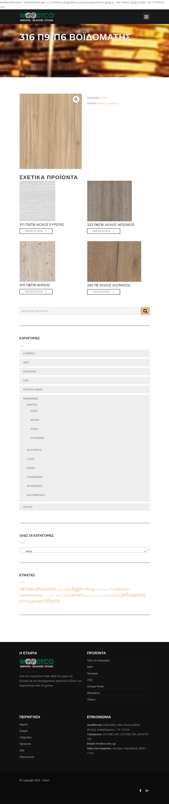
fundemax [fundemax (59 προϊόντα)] (119, 589)
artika (104, 97)
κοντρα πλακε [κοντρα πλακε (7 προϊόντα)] (111, 595)
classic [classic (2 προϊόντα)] (59, 589)
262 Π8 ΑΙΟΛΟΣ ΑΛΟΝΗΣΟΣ (109, 285)
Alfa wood (34, 449)
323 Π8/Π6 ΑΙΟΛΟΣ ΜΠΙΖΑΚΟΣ (111, 225)
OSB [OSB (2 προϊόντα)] (64, 595)
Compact (29, 353)
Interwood (34, 486)
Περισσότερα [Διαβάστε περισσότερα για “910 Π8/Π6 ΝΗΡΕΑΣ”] (34, 291)
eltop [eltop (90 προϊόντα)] (90, 589)
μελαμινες (112, 103)
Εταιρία (24, 730)
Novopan (29, 371)
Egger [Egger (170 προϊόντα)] (78, 588)
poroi (34, 429)
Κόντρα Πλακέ (32, 389)
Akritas (32, 404)
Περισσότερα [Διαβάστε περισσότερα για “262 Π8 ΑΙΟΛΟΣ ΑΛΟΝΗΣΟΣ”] (102, 291)
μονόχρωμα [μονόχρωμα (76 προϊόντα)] (31, 601)
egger (31, 468)
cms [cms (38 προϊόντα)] (67, 589)
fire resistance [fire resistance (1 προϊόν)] (102, 590)
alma (33, 410)
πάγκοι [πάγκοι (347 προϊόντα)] (51, 600)
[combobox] (85, 549)
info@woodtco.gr (106, 743)
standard (37, 438)
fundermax (34, 477)
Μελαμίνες (30, 398)
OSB (25, 380)
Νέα (22, 750)
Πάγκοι (27, 507)
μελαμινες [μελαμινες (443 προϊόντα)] (133, 594)
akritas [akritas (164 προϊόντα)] (27, 588)
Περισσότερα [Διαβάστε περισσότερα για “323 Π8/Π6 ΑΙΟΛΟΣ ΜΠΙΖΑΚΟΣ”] (102, 231)
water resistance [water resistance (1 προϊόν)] (93, 596)
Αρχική (23, 724)
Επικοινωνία (27, 756)
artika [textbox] (83, 551)
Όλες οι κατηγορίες (98, 660)
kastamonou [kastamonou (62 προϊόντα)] (32, 595)
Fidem (46, 780)
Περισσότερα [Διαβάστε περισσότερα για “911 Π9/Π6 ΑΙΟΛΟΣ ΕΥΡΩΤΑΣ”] (34, 231)
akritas (101, 103)
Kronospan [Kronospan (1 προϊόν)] (49, 596)
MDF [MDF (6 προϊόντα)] (58, 595)
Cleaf (30, 459)
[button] (76, 99)
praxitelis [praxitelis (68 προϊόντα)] (76, 595)
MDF (26, 362)
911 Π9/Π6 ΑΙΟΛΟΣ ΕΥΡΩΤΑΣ (42, 225)
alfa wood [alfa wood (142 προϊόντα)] (45, 589)
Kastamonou (36, 495)
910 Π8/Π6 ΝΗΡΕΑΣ (35, 285)
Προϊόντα (25, 743)
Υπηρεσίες (25, 737)
